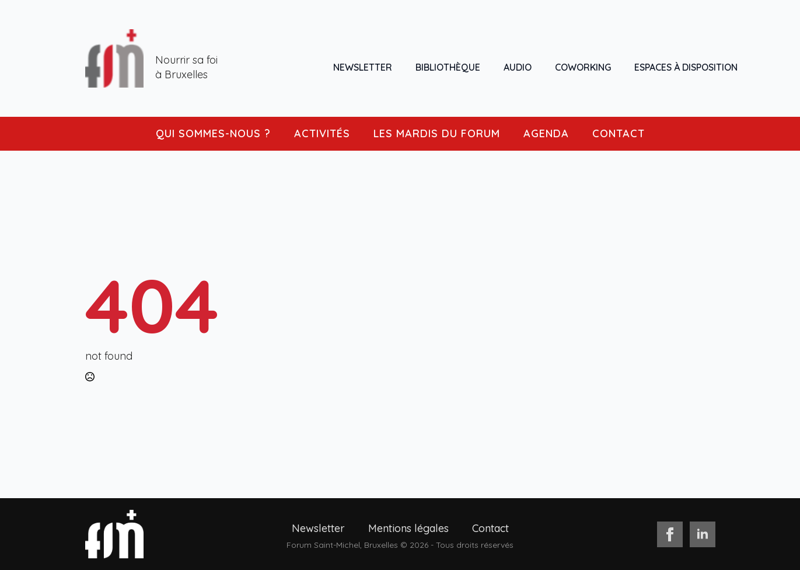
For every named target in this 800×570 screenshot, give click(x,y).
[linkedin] (702, 534)
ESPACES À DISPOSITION (686, 67)
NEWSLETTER (362, 67)
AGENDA (546, 133)
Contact (490, 528)
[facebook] (670, 534)
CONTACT (618, 133)
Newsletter (318, 528)
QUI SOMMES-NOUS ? (213, 133)
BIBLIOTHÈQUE (447, 67)
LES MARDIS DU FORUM (436, 133)
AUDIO (518, 67)
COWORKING (583, 67)
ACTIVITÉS (322, 133)
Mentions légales (408, 528)
